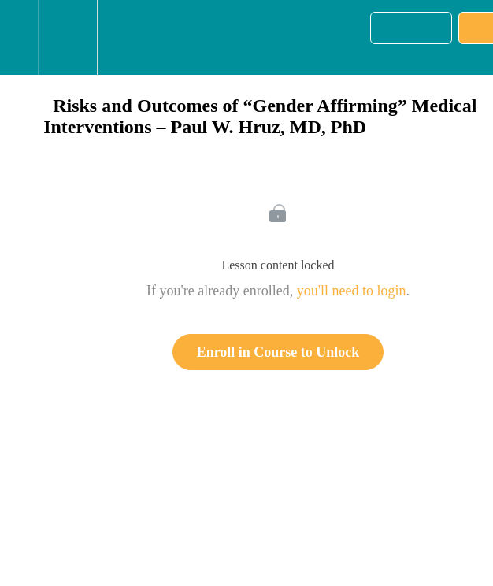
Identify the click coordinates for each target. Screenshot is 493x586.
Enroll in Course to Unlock (278, 352)
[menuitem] (67, 37)
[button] (19, 37)
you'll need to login (351, 291)
